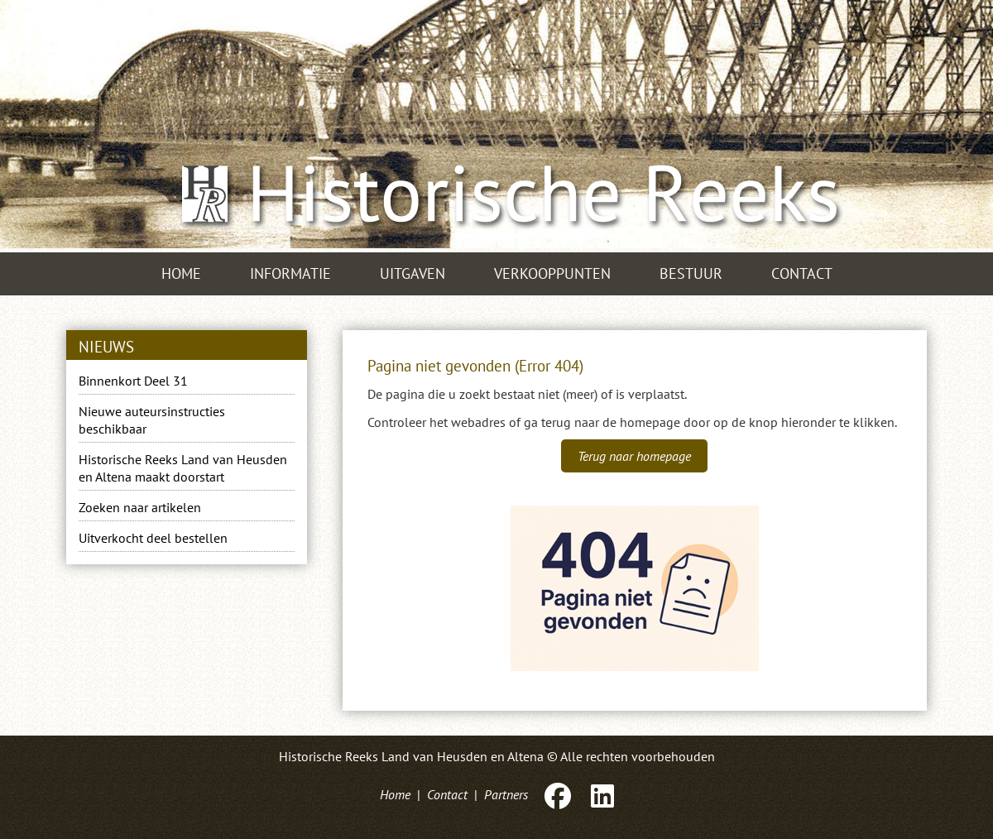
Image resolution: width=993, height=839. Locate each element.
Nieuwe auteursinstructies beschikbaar (152, 420)
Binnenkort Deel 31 (133, 380)
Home (181, 273)
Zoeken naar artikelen (140, 507)
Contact (801, 273)
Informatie (290, 273)
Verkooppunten (552, 273)
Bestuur (691, 273)
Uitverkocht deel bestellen (153, 538)
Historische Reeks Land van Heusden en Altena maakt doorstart (183, 468)
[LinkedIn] (601, 794)
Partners (506, 794)
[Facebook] (557, 794)
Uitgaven (412, 273)
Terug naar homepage (634, 456)
